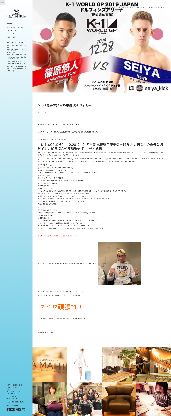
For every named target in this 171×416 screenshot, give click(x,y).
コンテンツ (141, 7)
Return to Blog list (46, 332)
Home (9, 24)
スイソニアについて (125, 7)
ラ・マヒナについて (107, 7)
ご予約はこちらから (156, 7)
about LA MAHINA (15, 27)
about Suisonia (14, 30)
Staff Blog (12, 34)
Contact (11, 37)
